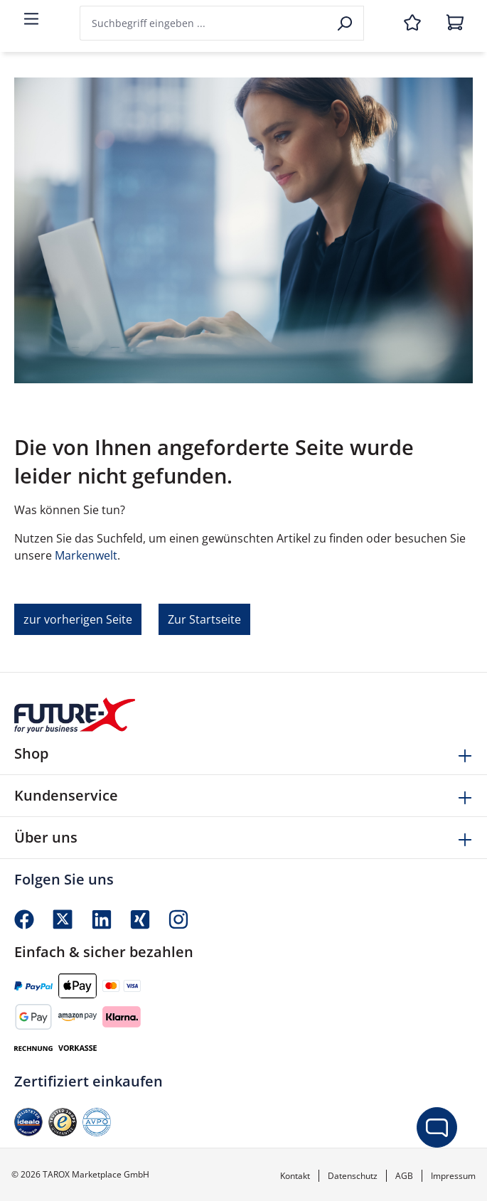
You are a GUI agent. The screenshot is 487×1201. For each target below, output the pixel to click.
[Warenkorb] (455, 23)
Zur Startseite (204, 619)
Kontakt (295, 1176)
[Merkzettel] (412, 23)
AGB (404, 1176)
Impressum (453, 1176)
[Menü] (31, 20)
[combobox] (204, 23)
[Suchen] (346, 23)
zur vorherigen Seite (77, 619)
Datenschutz (353, 1176)
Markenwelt (86, 555)
